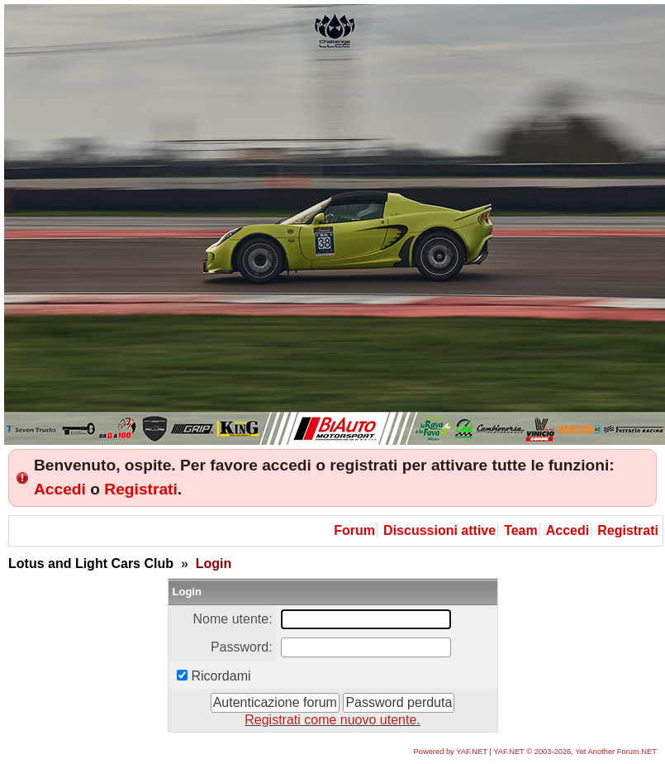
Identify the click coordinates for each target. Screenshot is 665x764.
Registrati (141, 489)
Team (521, 530)
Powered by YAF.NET (450, 751)
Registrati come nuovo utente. (332, 720)
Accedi (60, 489)
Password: (242, 647)
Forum (354, 530)
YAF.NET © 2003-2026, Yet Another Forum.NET (575, 751)
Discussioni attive (439, 530)
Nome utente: (233, 619)
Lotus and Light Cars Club (90, 563)
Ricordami (221, 676)
